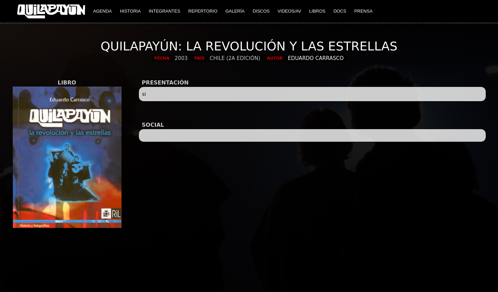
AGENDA (102, 11)
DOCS (340, 11)
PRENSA (363, 11)
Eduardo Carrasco (316, 58)
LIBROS (317, 11)
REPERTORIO (202, 11)
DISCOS (261, 11)
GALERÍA (234, 11)
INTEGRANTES (164, 11)
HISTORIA (130, 11)
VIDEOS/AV (289, 11)
